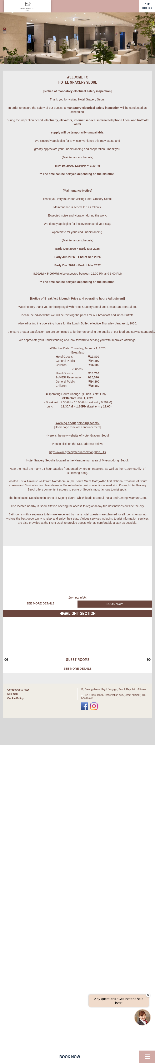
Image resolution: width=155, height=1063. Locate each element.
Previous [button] (6, 660)
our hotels (147, 6)
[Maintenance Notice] (77, 190)
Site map (12, 693)
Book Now (114, 604)
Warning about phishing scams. (77, 423)
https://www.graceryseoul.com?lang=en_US (77, 452)
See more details (40, 603)
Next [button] (149, 660)
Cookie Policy (15, 698)
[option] (77, 38)
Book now (69, 1057)
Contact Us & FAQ (18, 689)
